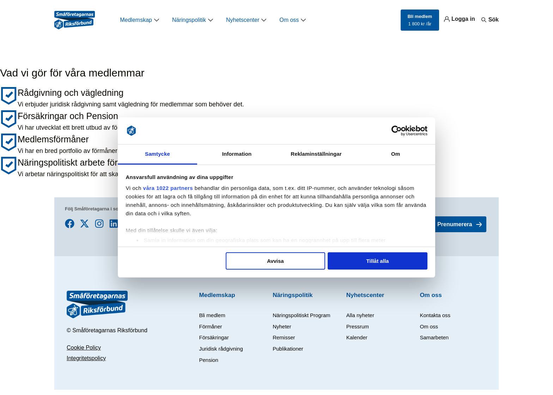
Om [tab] (395, 154)
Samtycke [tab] (157, 154)
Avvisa (275, 261)
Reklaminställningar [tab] (316, 154)
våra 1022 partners (168, 188)
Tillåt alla (377, 261)
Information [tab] (237, 154)
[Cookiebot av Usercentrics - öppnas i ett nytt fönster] (396, 130)
